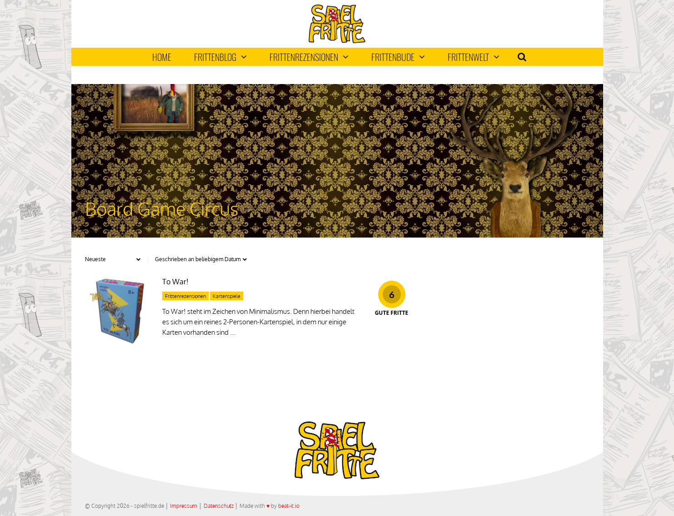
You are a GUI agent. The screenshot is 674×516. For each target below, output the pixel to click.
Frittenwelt (473, 57)
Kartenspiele (226, 296)
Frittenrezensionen (309, 57)
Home (161, 57)
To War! (175, 281)
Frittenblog (220, 57)
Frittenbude (398, 57)
